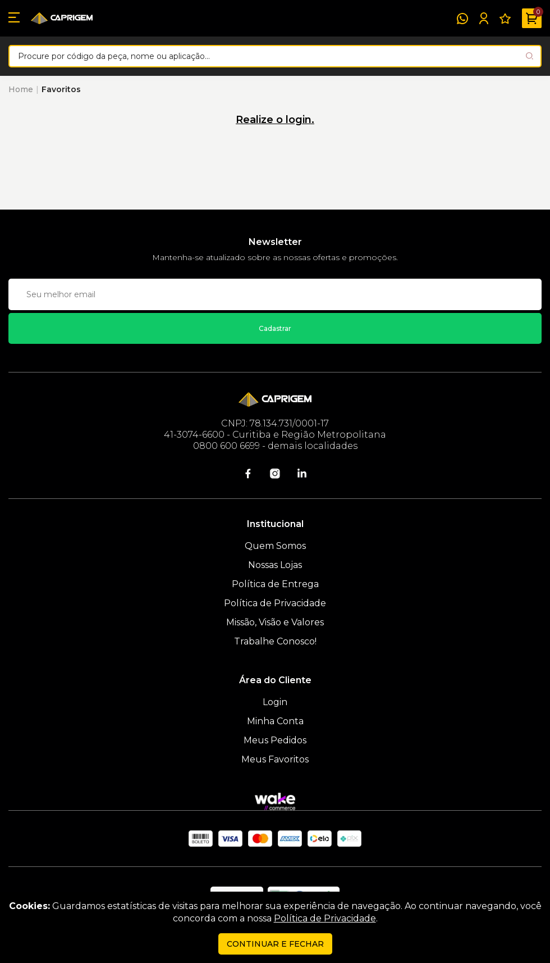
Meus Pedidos (275, 740)
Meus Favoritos (275, 759)
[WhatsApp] (462, 18)
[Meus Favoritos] (505, 18)
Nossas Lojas (275, 565)
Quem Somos (275, 545)
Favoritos (61, 89)
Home (20, 89)
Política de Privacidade (275, 603)
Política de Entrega (275, 584)
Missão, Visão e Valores (275, 622)
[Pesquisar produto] (529, 56)
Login (275, 702)
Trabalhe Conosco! (275, 641)
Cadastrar (275, 328)
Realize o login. (275, 119)
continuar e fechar (275, 944)
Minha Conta (275, 721)
